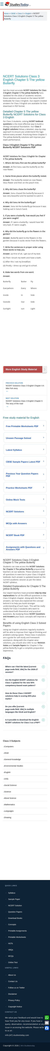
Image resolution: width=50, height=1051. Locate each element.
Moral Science (10, 798)
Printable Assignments (17, 931)
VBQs (10, 950)
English (28, 13)
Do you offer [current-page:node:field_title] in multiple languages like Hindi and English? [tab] (20, 709)
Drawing (7, 817)
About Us (12, 975)
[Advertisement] (25, 48)
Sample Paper (14, 899)
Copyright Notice (15, 1007)
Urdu (6, 779)
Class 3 (20, 13)
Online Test (13, 962)
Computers (8, 746)
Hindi (6, 753)
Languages (9, 811)
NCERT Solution (15, 905)
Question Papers (15, 912)
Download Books (15, 918)
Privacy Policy (14, 1000)
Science (7, 792)
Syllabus (11, 893)
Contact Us (12, 981)
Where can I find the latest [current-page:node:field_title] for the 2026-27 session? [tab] (21, 669)
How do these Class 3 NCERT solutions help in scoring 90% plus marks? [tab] (20, 696)
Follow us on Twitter (16, 988)
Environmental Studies (13, 766)
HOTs (10, 943)
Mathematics (9, 805)
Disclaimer (12, 994)
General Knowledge (12, 759)
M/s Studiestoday (28, 1045)
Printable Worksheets (17, 937)
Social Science (10, 785)
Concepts (12, 924)
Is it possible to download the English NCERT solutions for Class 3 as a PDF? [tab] (22, 721)
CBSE (13, 13)
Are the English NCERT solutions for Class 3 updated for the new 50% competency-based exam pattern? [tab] (21, 682)
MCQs (11, 956)
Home (6, 13)
